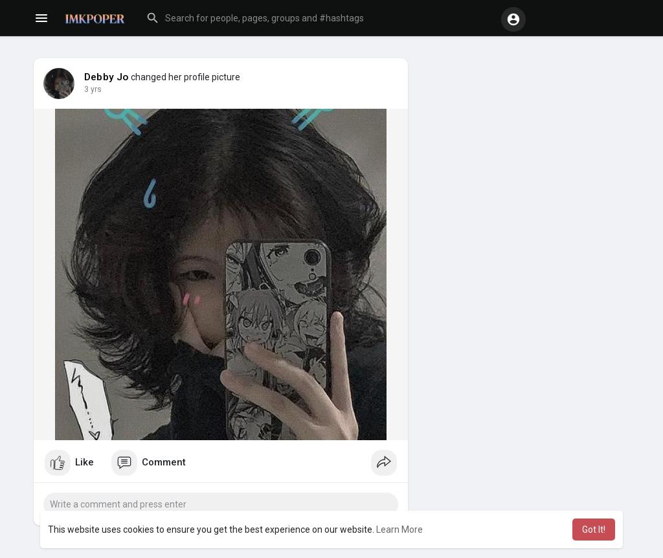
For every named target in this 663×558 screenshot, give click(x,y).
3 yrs (93, 89)
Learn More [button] (399, 529)
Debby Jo (106, 77)
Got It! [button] (593, 529)
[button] (317, 18)
